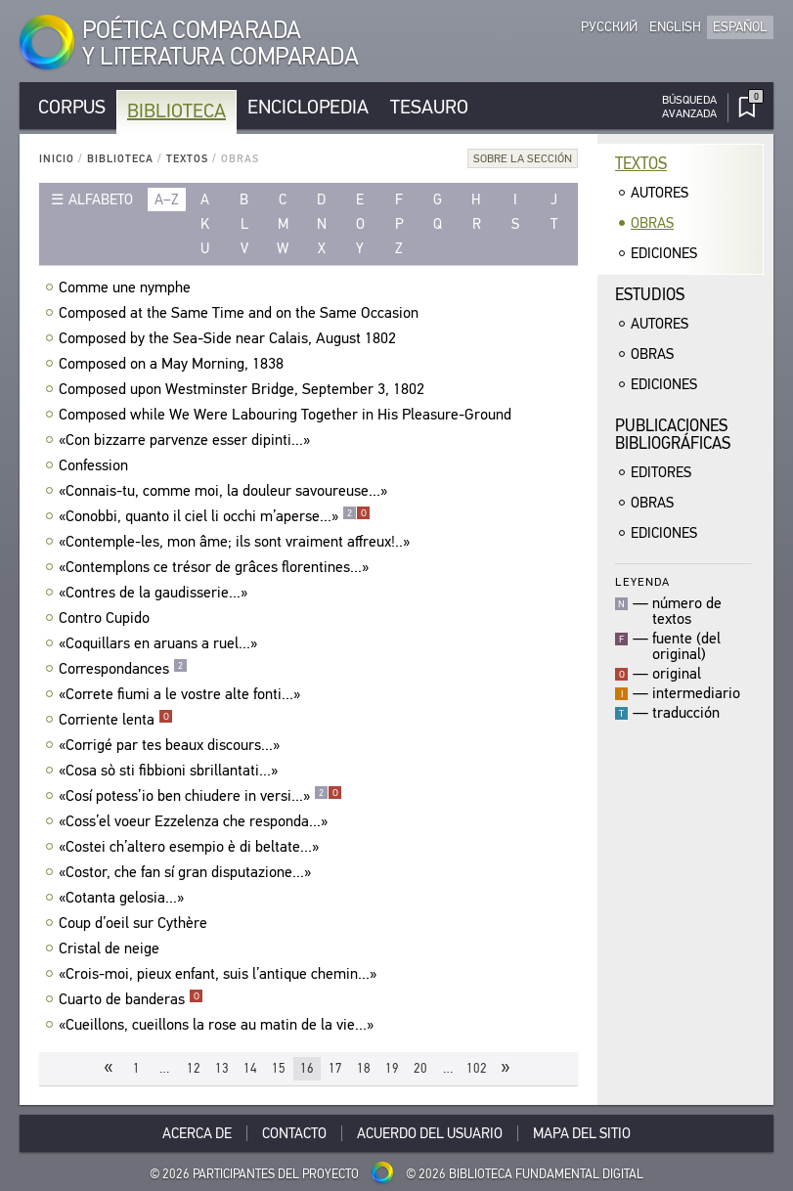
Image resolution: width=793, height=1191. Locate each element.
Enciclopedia (308, 107)
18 (364, 1068)
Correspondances (123, 669)
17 (335, 1068)
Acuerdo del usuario (430, 1133)
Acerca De (197, 1133)
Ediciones (664, 253)
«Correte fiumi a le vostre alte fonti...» (182, 694)
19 (392, 1068)
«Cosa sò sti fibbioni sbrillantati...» (171, 770)
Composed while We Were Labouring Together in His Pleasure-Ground (287, 414)
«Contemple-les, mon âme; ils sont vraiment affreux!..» (237, 542)
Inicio (56, 159)
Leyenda (642, 581)
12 (193, 1068)
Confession (96, 465)
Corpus (72, 107)
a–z (166, 199)
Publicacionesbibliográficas (672, 435)
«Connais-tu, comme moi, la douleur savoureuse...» (225, 491)
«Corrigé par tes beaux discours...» (172, 745)
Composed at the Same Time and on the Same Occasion (241, 313)
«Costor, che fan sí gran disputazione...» (187, 872)
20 (420, 1068)
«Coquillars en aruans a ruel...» (160, 643)
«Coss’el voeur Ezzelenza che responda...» (195, 821)
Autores (659, 192)
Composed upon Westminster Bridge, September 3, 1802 (244, 389)
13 (222, 1068)
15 (279, 1068)
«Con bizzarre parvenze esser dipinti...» (187, 440)
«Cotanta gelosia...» (124, 897)
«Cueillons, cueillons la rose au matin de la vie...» (218, 1025)
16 (307, 1068)
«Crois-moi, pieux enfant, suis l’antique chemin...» (220, 974)
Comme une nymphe (127, 287)
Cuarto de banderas (131, 999)
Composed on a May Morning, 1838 (173, 364)
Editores (661, 472)
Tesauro (429, 107)
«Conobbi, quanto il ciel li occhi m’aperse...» (215, 516)
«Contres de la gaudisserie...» (155, 592)
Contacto (294, 1133)
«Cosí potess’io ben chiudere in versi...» (200, 796)
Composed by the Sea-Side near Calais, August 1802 (230, 338)
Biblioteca (176, 111)
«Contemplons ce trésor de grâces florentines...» (216, 567)
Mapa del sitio (582, 1133)
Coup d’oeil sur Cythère (135, 923)
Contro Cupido (106, 618)
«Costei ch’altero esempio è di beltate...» (191, 847)
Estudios (649, 295)
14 (250, 1068)
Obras (652, 223)
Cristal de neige (111, 948)
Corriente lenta (116, 719)
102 (476, 1068)
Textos (187, 159)
